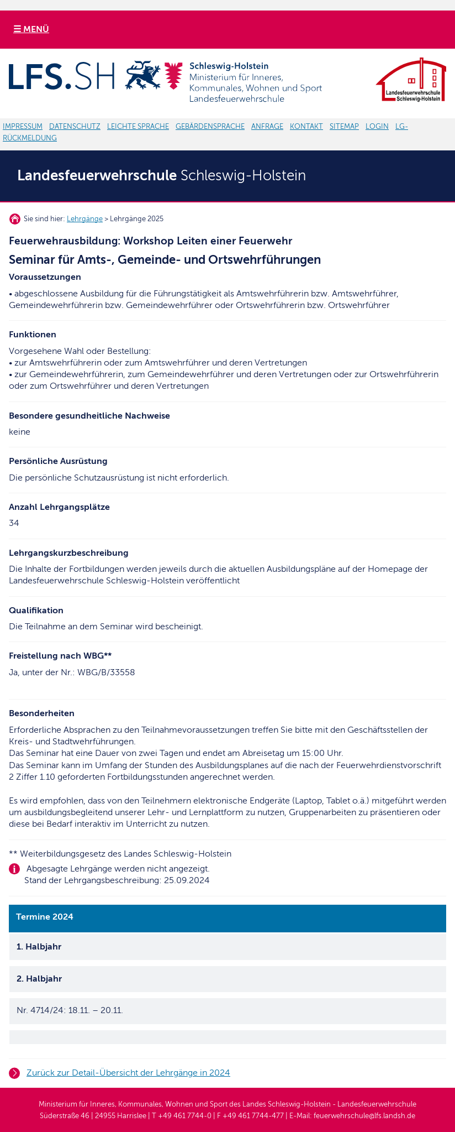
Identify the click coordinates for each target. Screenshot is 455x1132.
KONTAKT (306, 127)
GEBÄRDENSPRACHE (210, 127)
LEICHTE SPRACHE (138, 127)
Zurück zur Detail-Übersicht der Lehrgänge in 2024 (128, 1073)
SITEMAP (344, 127)
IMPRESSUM (23, 127)
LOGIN (377, 127)
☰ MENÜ (31, 29)
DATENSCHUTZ (74, 127)
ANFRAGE (267, 127)
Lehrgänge (85, 219)
